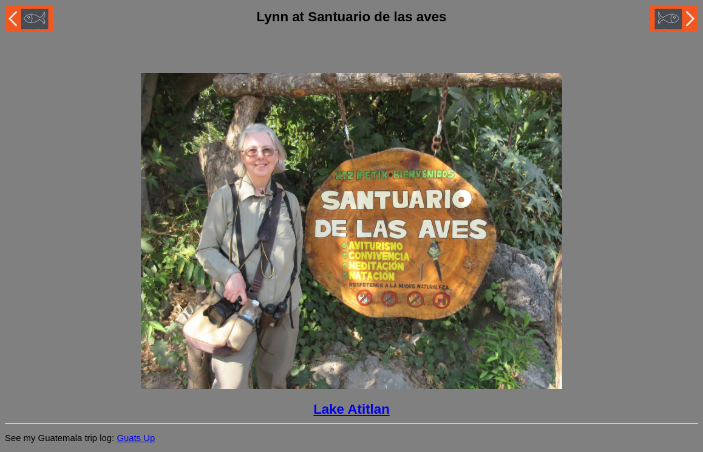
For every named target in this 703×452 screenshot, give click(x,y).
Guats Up (136, 438)
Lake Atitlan (351, 409)
